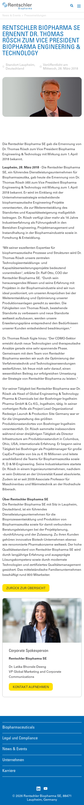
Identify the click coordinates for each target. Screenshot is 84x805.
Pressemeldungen (35, 16)
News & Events (11, 16)
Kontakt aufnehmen (31, 687)
